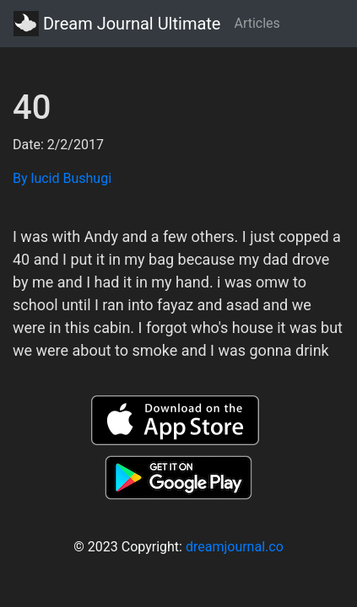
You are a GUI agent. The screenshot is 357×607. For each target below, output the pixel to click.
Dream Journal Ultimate (117, 23)
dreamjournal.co (235, 547)
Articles (256, 23)
